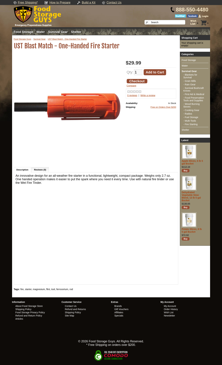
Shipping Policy (23, 309)
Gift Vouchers (121, 309)
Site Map (69, 315)
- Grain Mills (189, 81)
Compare (131, 85)
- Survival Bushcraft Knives (193, 89)
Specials (118, 315)
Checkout (137, 81)
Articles (19, 318)
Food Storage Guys (22, 39)
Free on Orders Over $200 (163, 107)
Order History (171, 309)
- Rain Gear (189, 84)
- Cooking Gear (191, 110)
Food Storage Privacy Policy (30, 312)
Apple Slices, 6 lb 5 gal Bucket (192, 162)
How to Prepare (60, 2)
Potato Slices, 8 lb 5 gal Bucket (192, 230)
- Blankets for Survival (190, 76)
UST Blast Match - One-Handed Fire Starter (67, 39)
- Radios (187, 113)
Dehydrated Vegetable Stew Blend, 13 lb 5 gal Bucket (191, 196)
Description (22, 169)
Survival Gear (58, 32)
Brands (118, 306)
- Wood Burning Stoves (191, 105)
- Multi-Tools (189, 120)
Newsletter (169, 315)
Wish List (169, 312)
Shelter (76, 32)
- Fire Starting (190, 124)
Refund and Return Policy (28, 315)
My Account (170, 306)
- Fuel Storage (190, 117)
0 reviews (132, 95)
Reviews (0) (40, 169)
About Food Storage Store (29, 306)
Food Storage (23, 32)
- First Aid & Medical (193, 94)
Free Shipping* (28, 2)
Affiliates (118, 312)
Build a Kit (88, 2)
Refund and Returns (75, 309)
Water (41, 32)
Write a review (147, 95)
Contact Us (114, 2)
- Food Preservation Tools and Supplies (193, 99)
